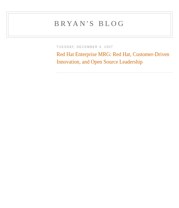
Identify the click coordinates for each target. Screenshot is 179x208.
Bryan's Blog (89, 23)
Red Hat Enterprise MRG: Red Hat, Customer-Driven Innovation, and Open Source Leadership (112, 57)
